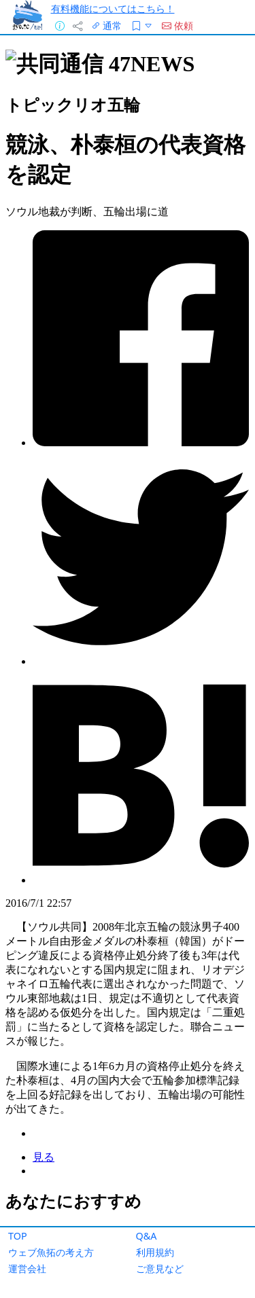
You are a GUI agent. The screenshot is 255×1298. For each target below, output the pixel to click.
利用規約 (155, 1252)
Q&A (146, 1235)
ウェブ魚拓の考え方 (51, 1252)
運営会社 (27, 1268)
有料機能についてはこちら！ (113, 8)
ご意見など (160, 1268)
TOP (17, 1235)
